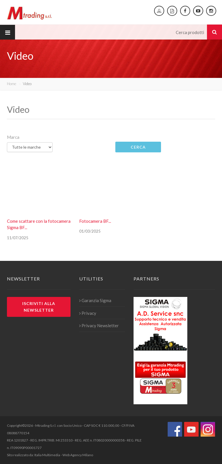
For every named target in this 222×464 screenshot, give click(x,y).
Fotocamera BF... (95, 221)
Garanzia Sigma (95, 300)
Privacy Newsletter (99, 325)
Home (11, 83)
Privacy (87, 313)
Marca (13, 137)
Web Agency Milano (77, 455)
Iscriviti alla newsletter (38, 307)
